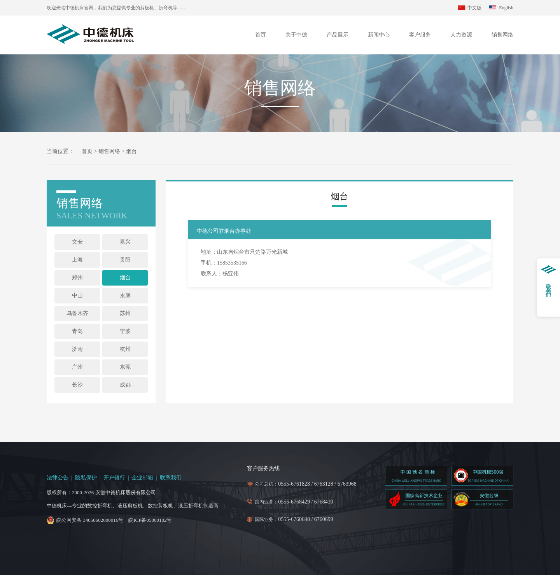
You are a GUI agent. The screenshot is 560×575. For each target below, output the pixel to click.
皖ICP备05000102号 (150, 520)
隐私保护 (86, 478)
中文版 (474, 7)
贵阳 (125, 260)
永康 (125, 295)
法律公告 (57, 478)
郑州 (77, 278)
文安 (77, 242)
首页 (260, 35)
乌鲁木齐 (77, 313)
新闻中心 (379, 35)
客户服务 (420, 35)
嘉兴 (125, 242)
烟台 (125, 278)
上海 (77, 260)
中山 (77, 295)
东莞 (125, 367)
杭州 (125, 349)
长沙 (77, 385)
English (506, 7)
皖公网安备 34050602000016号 (89, 520)
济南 (77, 349)
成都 (125, 385)
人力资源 (461, 35)
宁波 (125, 331)
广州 (77, 367)
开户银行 (114, 478)
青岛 (77, 331)
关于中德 (296, 35)
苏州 (125, 313)
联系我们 (171, 478)
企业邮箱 (142, 478)
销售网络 (502, 35)
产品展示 (337, 35)
